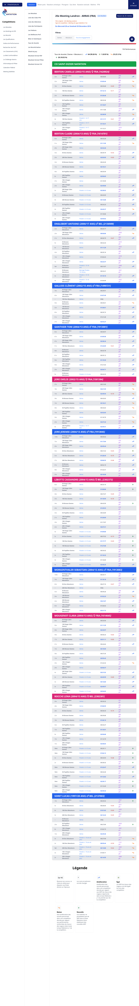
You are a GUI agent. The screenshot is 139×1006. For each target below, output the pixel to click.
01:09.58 (103, 336)
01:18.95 (103, 499)
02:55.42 (103, 658)
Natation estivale (83, 5)
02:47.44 (103, 422)
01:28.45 (103, 456)
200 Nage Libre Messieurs (67, 341)
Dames (59, 38)
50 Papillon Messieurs (66, 252)
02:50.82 (103, 219)
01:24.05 (103, 346)
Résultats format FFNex (36, 60)
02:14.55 (103, 857)
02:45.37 (103, 209)
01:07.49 (103, 295)
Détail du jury (32, 51)
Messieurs (69, 38)
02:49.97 (103, 686)
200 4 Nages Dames (66, 114)
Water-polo (42, 5)
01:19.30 (103, 360)
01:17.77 (103, 541)
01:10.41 (103, 124)
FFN (98, 5)
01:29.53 (103, 508)
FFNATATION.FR (12, 5)
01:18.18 (103, 579)
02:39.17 (103, 781)
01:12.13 (103, 91)
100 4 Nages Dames (66, 110)
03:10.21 (103, 403)
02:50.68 (103, 734)
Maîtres (93, 5)
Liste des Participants (35, 26)
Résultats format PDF (35, 56)
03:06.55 (103, 460)
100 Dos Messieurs (68, 299)
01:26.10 (103, 720)
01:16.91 (103, 729)
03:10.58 (103, 474)
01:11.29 (103, 247)
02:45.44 (103, 446)
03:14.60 (103, 682)
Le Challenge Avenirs (10, 59)
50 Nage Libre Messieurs (66, 229)
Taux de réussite (33, 43)
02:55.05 (103, 157)
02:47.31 (103, 527)
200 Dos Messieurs (68, 460)
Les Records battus (34, 47)
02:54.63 (103, 691)
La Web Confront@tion (10, 55)
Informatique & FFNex (10, 63)
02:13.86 (103, 848)
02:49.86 (103, 186)
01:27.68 (103, 546)
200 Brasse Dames (68, 167)
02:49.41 (103, 427)
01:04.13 (103, 753)
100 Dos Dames (67, 91)
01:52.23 (103, 596)
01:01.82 (103, 810)
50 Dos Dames (67, 86)
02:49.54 (103, 394)
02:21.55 (103, 389)
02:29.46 (103, 834)
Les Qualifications (8, 39)
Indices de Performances (11, 43)
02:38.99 (103, 114)
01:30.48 (103, 95)
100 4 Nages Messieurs (66, 257)
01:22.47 (103, 767)
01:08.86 (103, 489)
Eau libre (73, 5)
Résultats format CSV (35, 64)
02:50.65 (103, 176)
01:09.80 (103, 532)
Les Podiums (32, 30)
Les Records (7, 35)
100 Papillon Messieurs (66, 360)
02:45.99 (103, 677)
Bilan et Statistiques (34, 39)
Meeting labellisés (9, 71)
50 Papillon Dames (68, 100)
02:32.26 (103, 148)
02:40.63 (103, 744)
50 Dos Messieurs (68, 238)
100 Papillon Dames (66, 105)
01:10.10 (103, 276)
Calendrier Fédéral (9, 67)
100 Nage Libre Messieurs (67, 233)
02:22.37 (103, 262)
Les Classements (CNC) (10, 51)
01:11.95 (103, 143)
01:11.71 (103, 119)
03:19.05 (103, 649)
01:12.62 (103, 777)
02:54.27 (103, 322)
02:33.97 (103, 630)
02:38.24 (103, 341)
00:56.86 (103, 233)
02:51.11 (103, 639)
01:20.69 (103, 517)
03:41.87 (103, 601)
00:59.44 (103, 843)
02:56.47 (103, 668)
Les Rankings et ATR (9, 31)
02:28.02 (103, 190)
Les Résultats (7, 27)
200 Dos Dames (67, 157)
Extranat (133, 5)
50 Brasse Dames (67, 162)
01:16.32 (103, 555)
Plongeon (65, 5)
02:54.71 (103, 369)
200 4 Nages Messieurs (66, 262)
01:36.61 (103, 307)
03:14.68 (103, 200)
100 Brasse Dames (68, 95)
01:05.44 (103, 81)
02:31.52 (103, 672)
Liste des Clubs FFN (34, 18)
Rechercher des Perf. (9, 47)
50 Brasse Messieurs (65, 243)
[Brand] (12, 12)
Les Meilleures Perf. (34, 34)
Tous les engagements (83, 38)
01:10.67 (103, 105)
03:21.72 (103, 610)
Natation (32, 5)
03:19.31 (103, 167)
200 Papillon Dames (66, 176)
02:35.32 (103, 791)
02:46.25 (103, 565)
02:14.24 (103, 815)
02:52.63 (103, 412)
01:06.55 (103, 706)
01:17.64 (103, 441)
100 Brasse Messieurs (65, 247)
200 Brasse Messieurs (65, 601)
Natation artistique (53, 5)
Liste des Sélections (34, 22)
